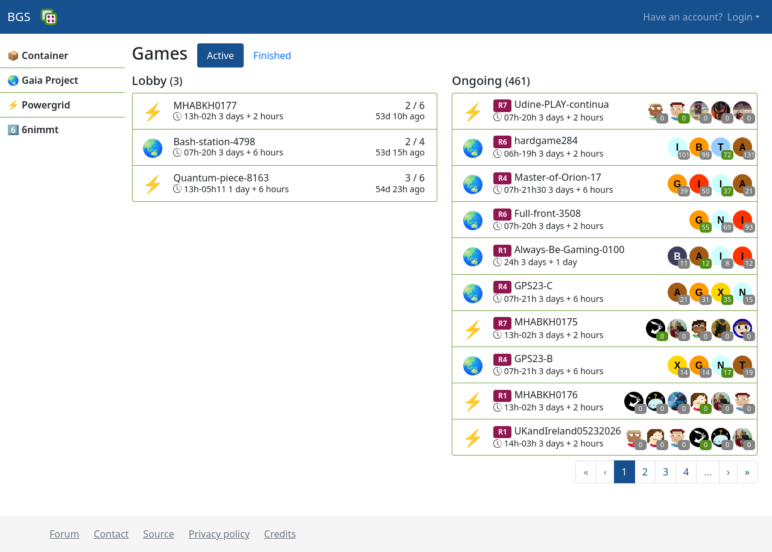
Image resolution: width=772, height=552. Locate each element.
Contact (110, 534)
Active (220, 55)
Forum (64, 534)
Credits (280, 534)
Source (158, 534)
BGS (19, 16)
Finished (272, 55)
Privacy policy (219, 534)
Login (740, 17)
